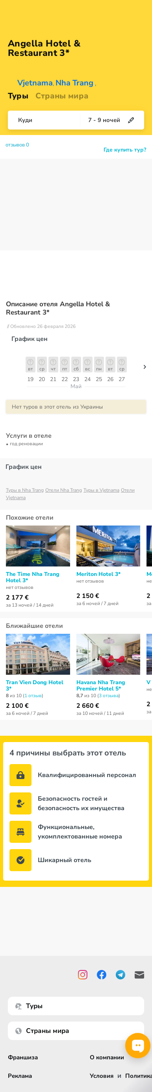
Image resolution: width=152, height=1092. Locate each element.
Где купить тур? (125, 150)
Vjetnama (35, 83)
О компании (107, 1058)
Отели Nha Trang (63, 490)
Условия (101, 1076)
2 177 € (17, 597)
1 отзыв (33, 695)
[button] (145, 369)
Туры (18, 96)
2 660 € (87, 705)
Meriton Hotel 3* (98, 574)
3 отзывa (109, 695)
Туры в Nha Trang (25, 490)
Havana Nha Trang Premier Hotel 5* (100, 685)
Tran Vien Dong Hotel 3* (34, 685)
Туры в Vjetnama (101, 490)
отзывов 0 (17, 144)
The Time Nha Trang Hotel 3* (32, 577)
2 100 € (17, 705)
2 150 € (87, 596)
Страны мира (61, 96)
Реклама (20, 1076)
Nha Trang (74, 83)
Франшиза (23, 1058)
